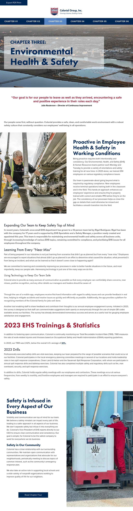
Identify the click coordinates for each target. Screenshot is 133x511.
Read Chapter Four (33, 494)
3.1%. (64, 343)
